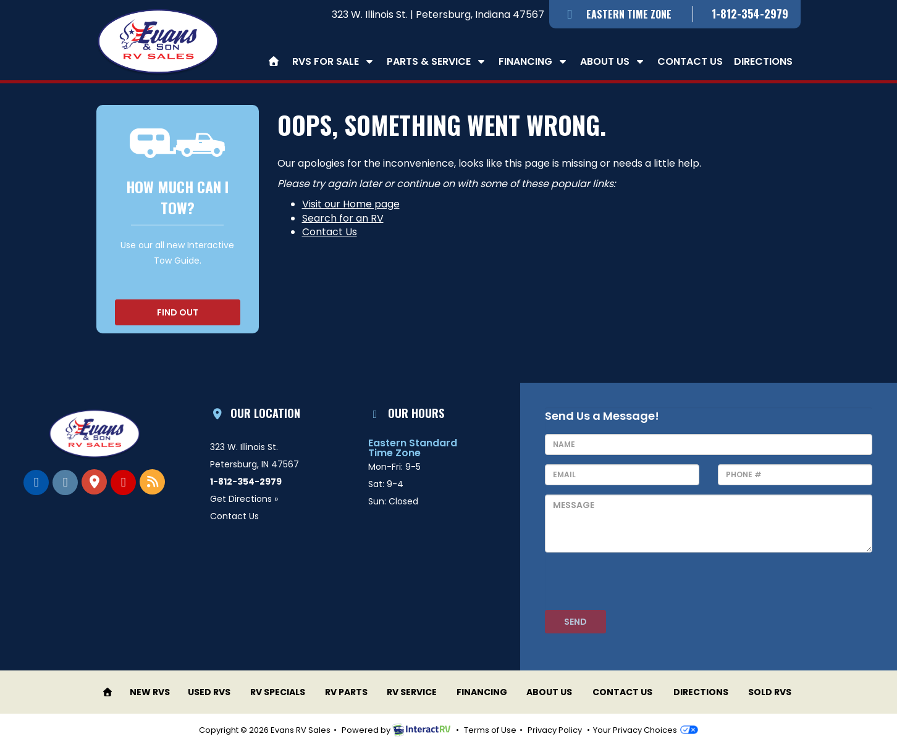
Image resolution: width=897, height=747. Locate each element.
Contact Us (690, 61)
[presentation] (639, 586)
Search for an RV (343, 218)
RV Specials (277, 692)
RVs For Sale (334, 61)
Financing (534, 61)
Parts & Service (437, 61)
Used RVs (209, 692)
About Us (613, 61)
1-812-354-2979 (750, 14)
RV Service (412, 692)
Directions (763, 61)
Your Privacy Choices (645, 730)
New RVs (150, 692)
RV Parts (346, 692)
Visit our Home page (351, 204)
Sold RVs (769, 692)
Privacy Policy (555, 730)
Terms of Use (490, 730)
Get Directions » (244, 499)
